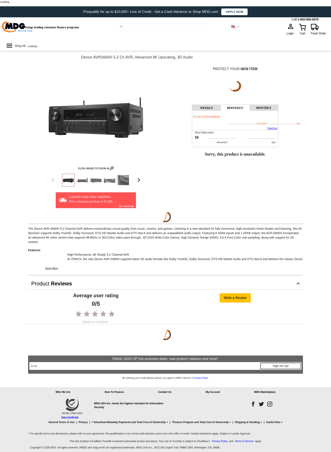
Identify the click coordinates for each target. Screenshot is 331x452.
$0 (197, 137)
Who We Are (63, 392)
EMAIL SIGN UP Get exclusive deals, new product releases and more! (165, 359)
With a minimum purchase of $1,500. (91, 201)
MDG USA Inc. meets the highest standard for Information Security (128, 405)
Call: (294, 19)
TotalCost (272, 128)
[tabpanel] (235, 129)
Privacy (83, 422)
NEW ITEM (248, 69)
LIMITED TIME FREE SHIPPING (90, 197)
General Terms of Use (62, 422)
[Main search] (121, 27)
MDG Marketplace (264, 392)
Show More (51, 268)
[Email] (144, 366)
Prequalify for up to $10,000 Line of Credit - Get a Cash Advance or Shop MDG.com (151, 12)
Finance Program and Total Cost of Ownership (200, 421)
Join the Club (25, 30)
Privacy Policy (201, 378)
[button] (165, 424)
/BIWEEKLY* (256, 123)
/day (287, 123)
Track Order (318, 33)
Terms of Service (244, 441)
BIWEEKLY (235, 108)
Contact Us (164, 392)
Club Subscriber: (206, 116)
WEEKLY (206, 108)
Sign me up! (281, 366)
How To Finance (114, 392)
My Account (213, 392)
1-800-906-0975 (308, 19)
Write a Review (235, 298)
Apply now (234, 12)
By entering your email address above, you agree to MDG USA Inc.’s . (165, 378)
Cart (302, 33)
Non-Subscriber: (204, 132)
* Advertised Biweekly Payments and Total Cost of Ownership (129, 422)
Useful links (273, 422)
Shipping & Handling (247, 422)
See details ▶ (126, 206)
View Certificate (70, 417)
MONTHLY (263, 108)
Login (291, 33)
